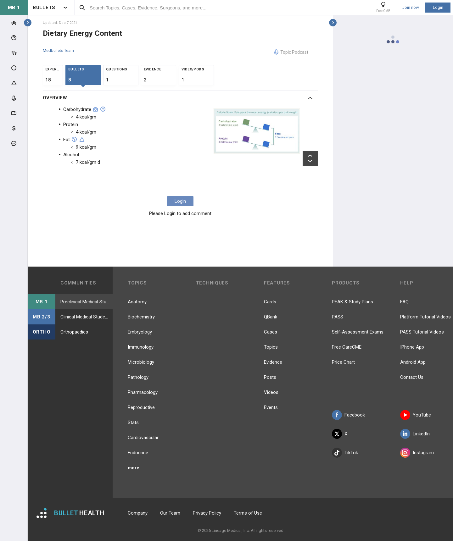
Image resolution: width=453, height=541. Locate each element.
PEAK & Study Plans (352, 302)
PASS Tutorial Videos (422, 332)
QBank (270, 317)
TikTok (345, 453)
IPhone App (412, 347)
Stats (133, 422)
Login (438, 7)
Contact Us (411, 377)
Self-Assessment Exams (357, 332)
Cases (270, 332)
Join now (410, 7)
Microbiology (141, 362)
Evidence (273, 362)
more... (135, 468)
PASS (337, 317)
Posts (270, 377)
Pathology (138, 377)
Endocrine (138, 452)
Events (271, 407)
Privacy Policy (207, 513)
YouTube (415, 415)
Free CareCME (346, 347)
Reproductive (141, 407)
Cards (270, 302)
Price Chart (343, 362)
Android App (413, 362)
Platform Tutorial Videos (425, 317)
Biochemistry (141, 317)
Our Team (170, 513)
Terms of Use (248, 513)
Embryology (140, 332)
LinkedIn (415, 434)
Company (138, 513)
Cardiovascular (143, 437)
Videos (271, 392)
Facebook (348, 415)
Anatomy (137, 302)
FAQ (404, 302)
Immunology (141, 347)
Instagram (417, 453)
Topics (271, 347)
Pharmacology (143, 392)
